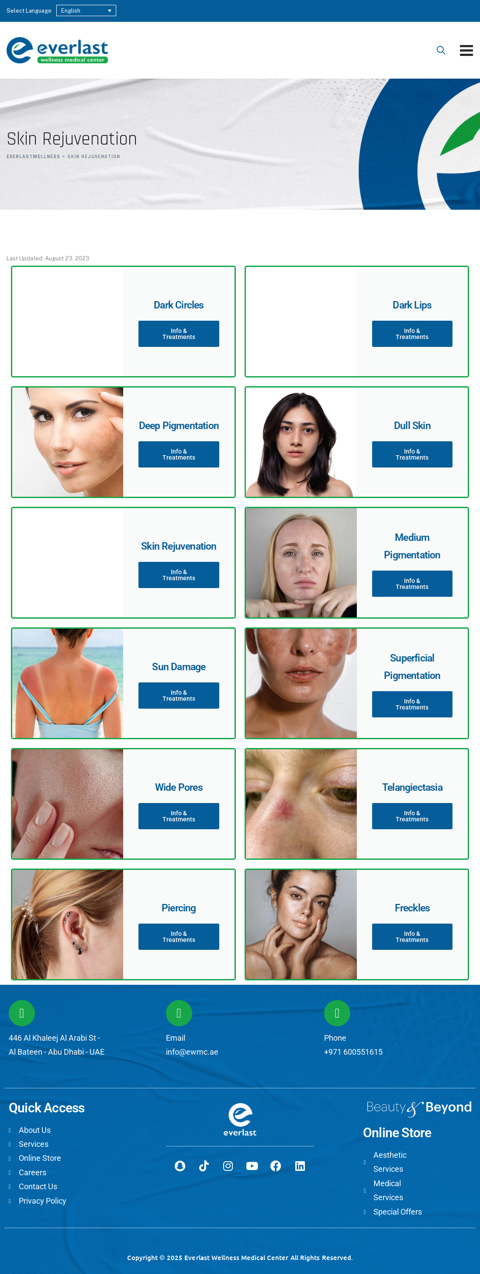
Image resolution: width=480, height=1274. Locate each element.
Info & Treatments (178, 333)
